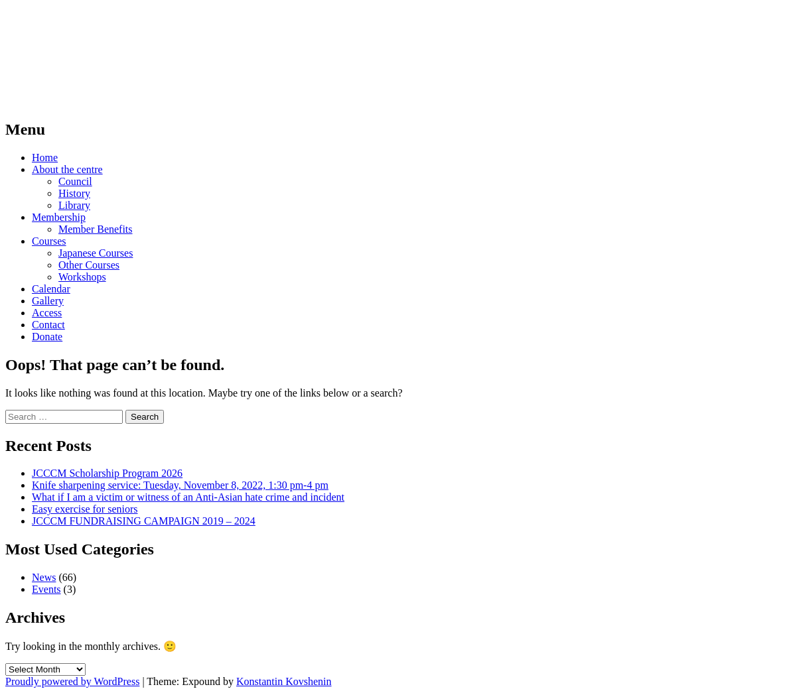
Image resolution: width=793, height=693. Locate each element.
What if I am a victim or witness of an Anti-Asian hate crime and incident (188, 497)
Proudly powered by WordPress (72, 681)
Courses (49, 241)
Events (46, 589)
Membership (59, 217)
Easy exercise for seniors (85, 509)
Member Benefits (95, 229)
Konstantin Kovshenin (284, 681)
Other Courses (88, 265)
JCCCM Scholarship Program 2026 (107, 473)
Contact (48, 324)
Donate (47, 336)
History (74, 193)
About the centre (67, 169)
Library (74, 205)
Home (45, 157)
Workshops (82, 277)
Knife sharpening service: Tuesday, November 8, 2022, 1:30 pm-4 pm (180, 485)
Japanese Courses (95, 253)
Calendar (51, 288)
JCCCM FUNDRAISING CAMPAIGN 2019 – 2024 (143, 521)
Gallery (48, 300)
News (44, 577)
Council (75, 181)
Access (47, 312)
